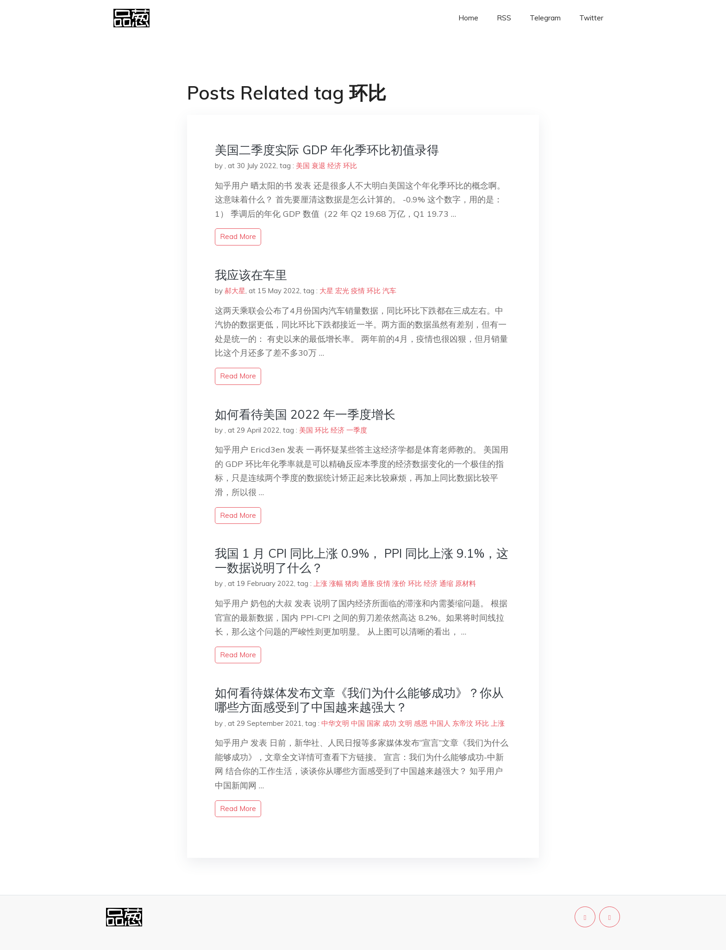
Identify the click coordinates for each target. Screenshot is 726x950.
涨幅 (336, 583)
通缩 (446, 583)
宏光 (342, 290)
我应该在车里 (251, 275)
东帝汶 (462, 723)
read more (238, 236)
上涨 (320, 583)
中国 (358, 723)
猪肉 (352, 583)
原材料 (465, 583)
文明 (405, 723)
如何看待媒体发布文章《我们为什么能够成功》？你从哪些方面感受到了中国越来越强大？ (359, 700)
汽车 (389, 290)
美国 (303, 165)
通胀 (368, 583)
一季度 (356, 430)
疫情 (358, 290)
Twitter (591, 17)
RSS (504, 17)
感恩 (421, 723)
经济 (334, 165)
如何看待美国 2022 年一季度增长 (305, 414)
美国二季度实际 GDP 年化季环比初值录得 (327, 149)
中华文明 (335, 723)
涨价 (399, 583)
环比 (350, 165)
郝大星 (235, 290)
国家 (374, 723)
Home (468, 17)
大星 (326, 290)
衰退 (318, 165)
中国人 (440, 723)
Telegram (545, 17)
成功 (389, 723)
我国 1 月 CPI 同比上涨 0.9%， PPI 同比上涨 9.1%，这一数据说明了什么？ (361, 560)
